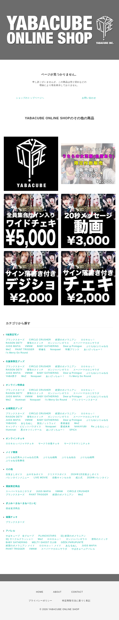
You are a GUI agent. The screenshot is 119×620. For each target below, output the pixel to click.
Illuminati (11, 430)
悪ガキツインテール (31, 430)
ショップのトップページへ (30, 98)
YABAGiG (11, 423)
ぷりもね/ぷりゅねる (97, 346)
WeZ (8, 349)
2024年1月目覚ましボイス (85, 474)
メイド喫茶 (12, 452)
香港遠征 (65, 423)
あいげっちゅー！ (93, 349)
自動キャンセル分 (61, 477)
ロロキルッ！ (88, 339)
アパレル (10, 531)
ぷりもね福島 (50, 457)
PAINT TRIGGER (24, 349)
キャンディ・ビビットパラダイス (23, 426)
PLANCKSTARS (47, 536)
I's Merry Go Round (17, 352)
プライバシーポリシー (40, 600)
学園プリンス (72, 349)
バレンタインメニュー (17, 477)
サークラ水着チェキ (49, 443)
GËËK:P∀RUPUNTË (72, 542)
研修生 (42, 349)
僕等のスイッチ (35, 343)
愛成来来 (65, 426)
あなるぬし (27, 423)
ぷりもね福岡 (87, 457)
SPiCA (73, 430)
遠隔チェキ (12, 517)
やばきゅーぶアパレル (83, 549)
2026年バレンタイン (98, 477)
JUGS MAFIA (13, 346)
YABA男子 (11, 376)
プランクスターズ (15, 339)
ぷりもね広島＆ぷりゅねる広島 (22, 457)
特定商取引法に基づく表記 (76, 600)
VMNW (29, 346)
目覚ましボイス (14, 474)
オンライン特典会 (15, 385)
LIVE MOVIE (41, 477)
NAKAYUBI (80, 426)
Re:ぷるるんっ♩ (100, 426)
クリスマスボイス (57, 474)
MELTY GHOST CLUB (44, 542)
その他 (9, 469)
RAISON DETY (14, 343)
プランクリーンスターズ (84, 399)
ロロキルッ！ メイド (50, 545)
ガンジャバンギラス (58, 343)
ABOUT (57, 592)
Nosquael (55, 349)
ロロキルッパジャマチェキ (20, 443)
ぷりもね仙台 (69, 457)
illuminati (20, 399)
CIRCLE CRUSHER (40, 339)
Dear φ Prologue (72, 346)
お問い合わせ (89, 98)
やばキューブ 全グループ (20, 536)
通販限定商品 (13, 486)
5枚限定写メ (12, 334)
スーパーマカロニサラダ (86, 343)
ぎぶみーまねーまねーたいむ (21, 503)
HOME (39, 592)
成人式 (79, 477)
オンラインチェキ (15, 438)
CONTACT (77, 592)
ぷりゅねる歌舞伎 (15, 460)
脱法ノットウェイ (46, 423)
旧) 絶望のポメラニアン (73, 536)
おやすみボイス (35, 474)
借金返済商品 (13, 508)
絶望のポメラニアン (65, 339)
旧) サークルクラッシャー (19, 539)
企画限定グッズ (14, 408)
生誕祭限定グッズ (15, 361)
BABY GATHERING (48, 346)
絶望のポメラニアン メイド (20, 545)
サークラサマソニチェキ (77, 443)
